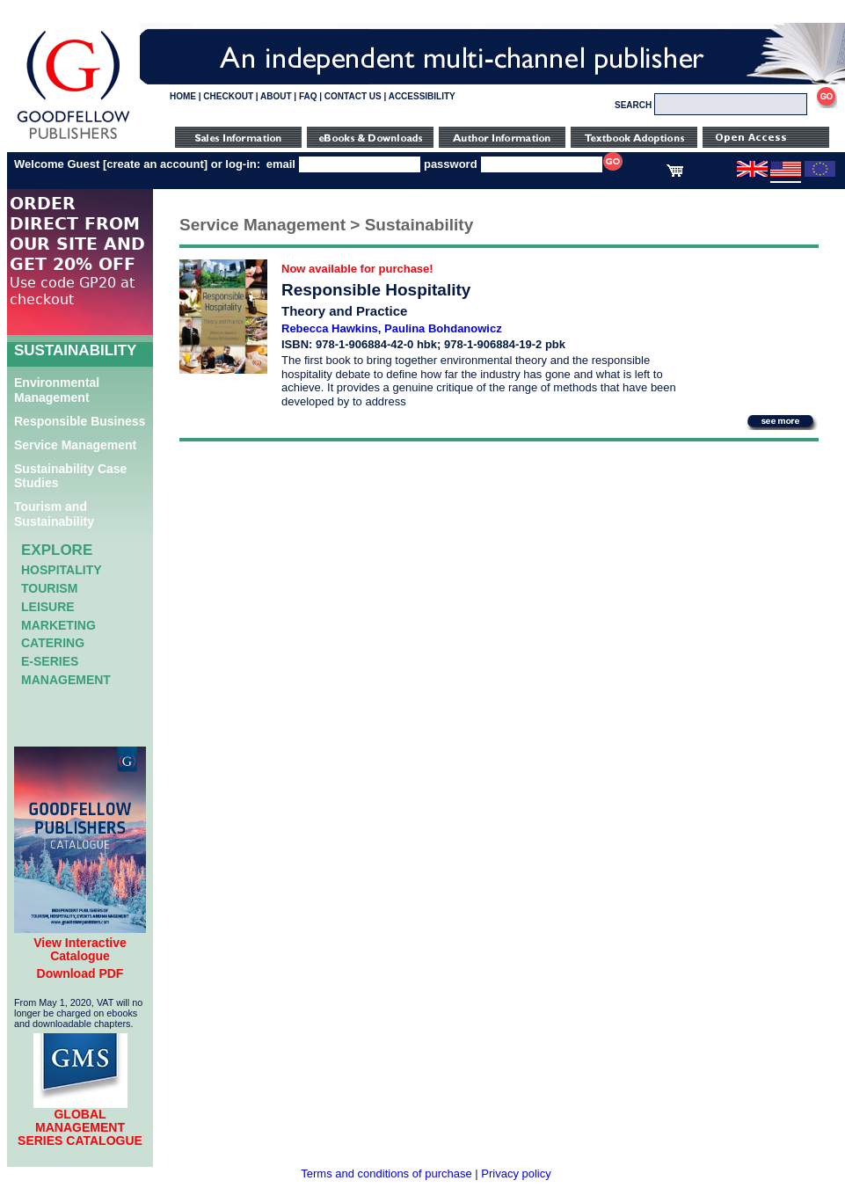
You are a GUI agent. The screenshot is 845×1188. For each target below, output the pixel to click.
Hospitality (61, 570)
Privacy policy (515, 1173)
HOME (183, 96)
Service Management (75, 445)
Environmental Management (56, 390)
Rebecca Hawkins (329, 328)
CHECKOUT (228, 96)
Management (66, 680)
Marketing (58, 625)
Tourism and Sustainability (54, 513)
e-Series (49, 661)
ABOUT (276, 96)
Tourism (49, 588)
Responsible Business (79, 421)
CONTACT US (353, 96)
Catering (52, 643)
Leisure (48, 607)
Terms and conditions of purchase (386, 1173)
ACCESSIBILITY (422, 96)
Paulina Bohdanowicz (443, 328)
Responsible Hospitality (375, 290)
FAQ (308, 96)
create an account (155, 164)
